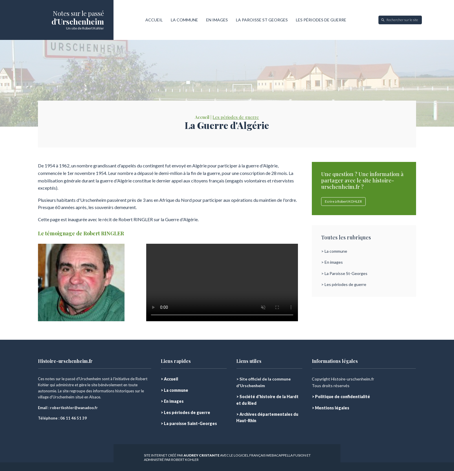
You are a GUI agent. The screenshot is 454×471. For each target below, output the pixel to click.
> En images (332, 262)
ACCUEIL (154, 19)
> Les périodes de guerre (343, 284)
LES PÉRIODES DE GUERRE (321, 19)
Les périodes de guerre (236, 117)
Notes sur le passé (78, 13)
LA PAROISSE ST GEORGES (262, 19)
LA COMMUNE (184, 19)
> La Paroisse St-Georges (344, 273)
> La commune (334, 251)
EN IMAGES (217, 19)
